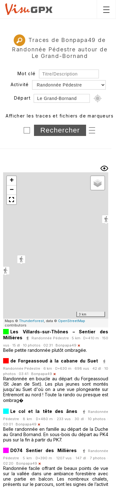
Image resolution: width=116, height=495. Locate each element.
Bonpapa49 (66, 345)
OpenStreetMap (71, 321)
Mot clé (26, 73)
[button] (21, 259)
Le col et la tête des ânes (45, 411)
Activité (20, 84)
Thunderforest (31, 321)
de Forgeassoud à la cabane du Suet (54, 360)
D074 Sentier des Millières (43, 450)
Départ (22, 98)
